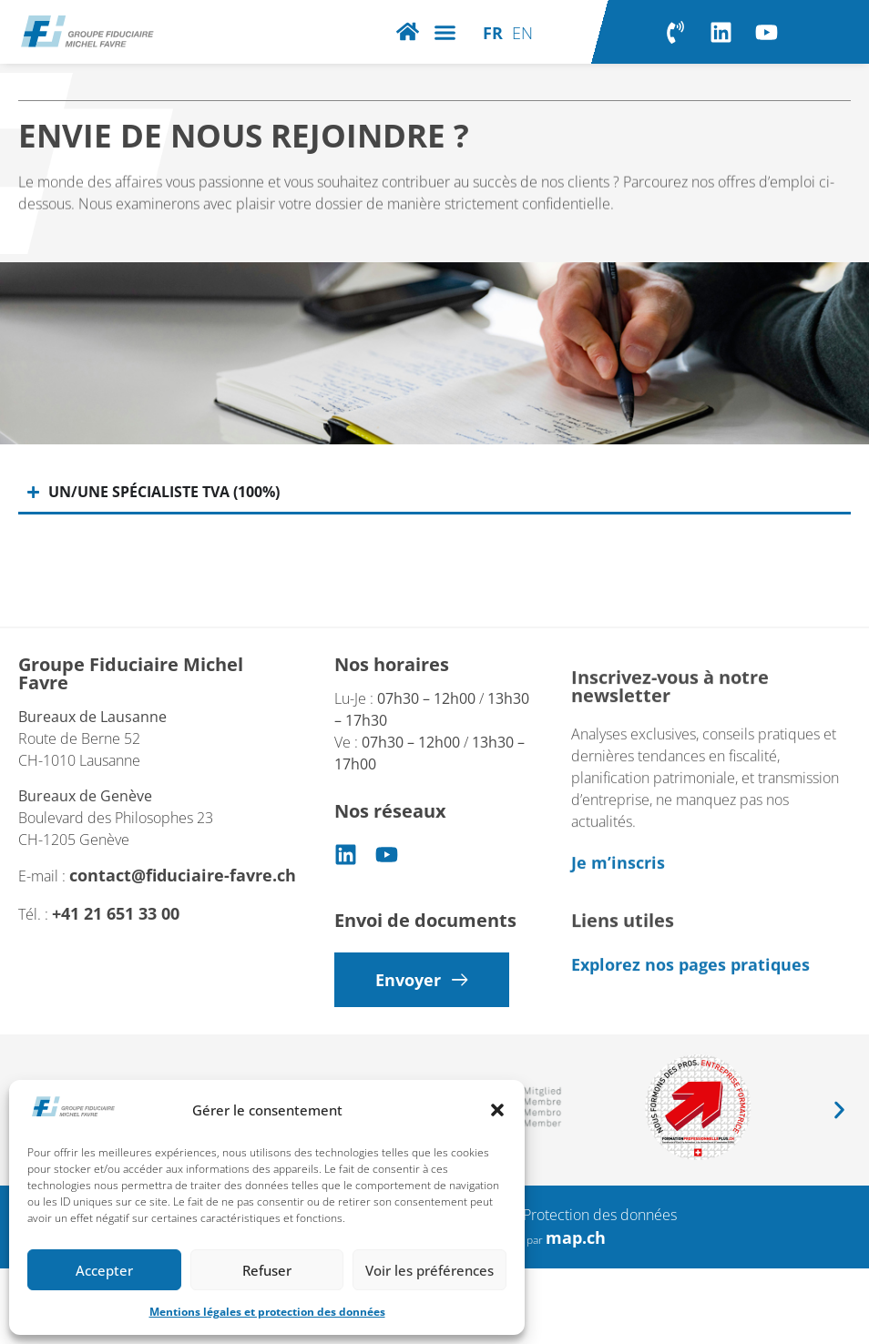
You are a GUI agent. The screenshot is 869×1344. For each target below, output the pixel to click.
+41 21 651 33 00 (115, 936)
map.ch (576, 1237)
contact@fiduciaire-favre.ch (182, 898)
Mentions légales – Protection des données (538, 1215)
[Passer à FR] (492, 32)
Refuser (266, 1270)
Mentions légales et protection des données (267, 1311)
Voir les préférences (429, 1270)
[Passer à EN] (522, 32)
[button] (497, 1110)
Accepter (104, 1270)
